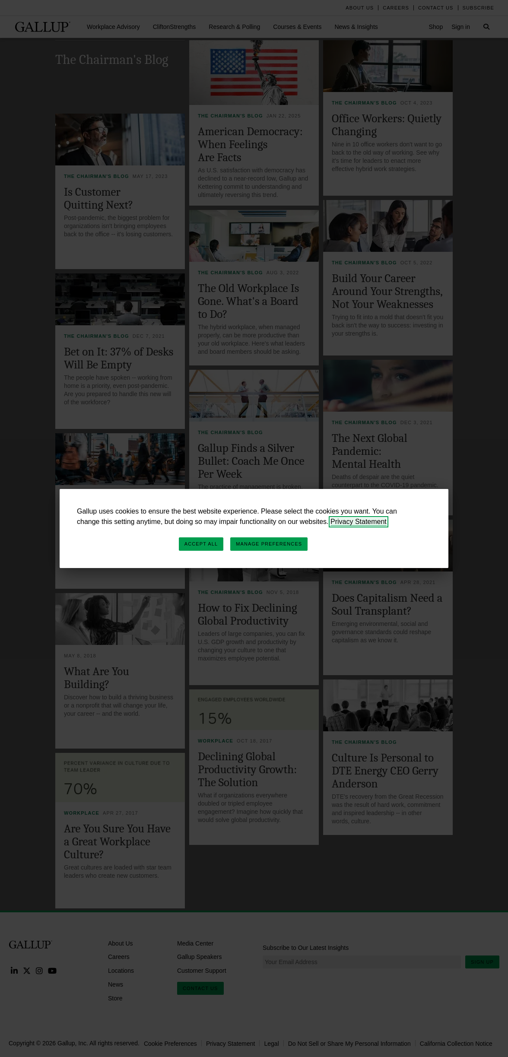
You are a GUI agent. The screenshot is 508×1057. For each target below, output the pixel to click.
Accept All (201, 543)
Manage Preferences (269, 543)
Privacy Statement (358, 521)
